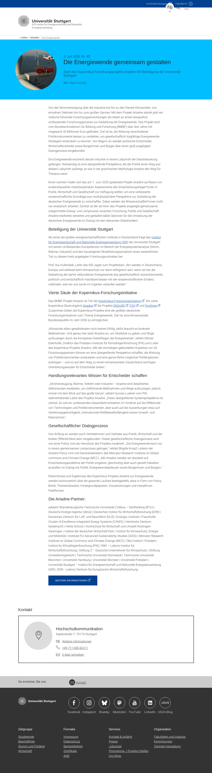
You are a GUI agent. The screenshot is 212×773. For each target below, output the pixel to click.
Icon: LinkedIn (150, 702)
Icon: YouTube (134, 702)
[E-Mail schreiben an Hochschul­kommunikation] (70, 654)
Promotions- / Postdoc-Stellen (128, 751)
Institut (24, 37)
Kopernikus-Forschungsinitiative (119, 301)
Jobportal (115, 746)
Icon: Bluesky (104, 702)
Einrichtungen (163, 741)
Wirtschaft (25, 751)
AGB (66, 756)
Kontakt (77, 682)
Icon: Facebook (74, 702)
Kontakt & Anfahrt (120, 737)
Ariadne (88, 305)
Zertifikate (70, 751)
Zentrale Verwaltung (167, 746)
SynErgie (151, 305)
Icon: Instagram (89, 702)
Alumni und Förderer (31, 746)
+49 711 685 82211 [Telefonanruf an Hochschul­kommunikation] (75, 648)
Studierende (26, 737)
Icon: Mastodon (119, 702)
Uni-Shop (115, 756)
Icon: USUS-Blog (165, 702)
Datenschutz (72, 741)
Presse (113, 741)
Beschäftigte (26, 741)
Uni (156, 3)
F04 (181, 3)
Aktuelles (34, 37)
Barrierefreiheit (73, 746)
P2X (132, 305)
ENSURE (119, 305)
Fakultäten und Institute (169, 737)
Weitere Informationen (71, 580)
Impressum (71, 737)
